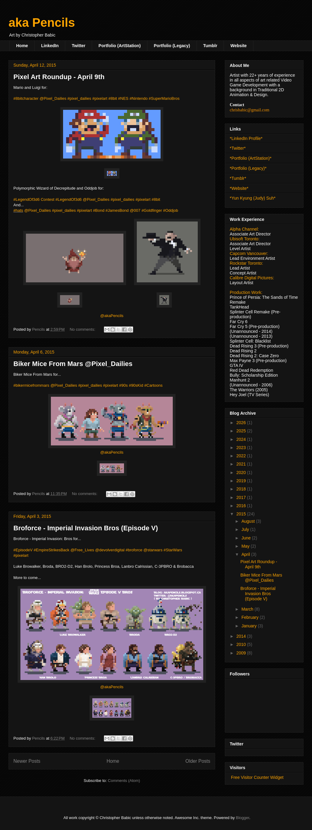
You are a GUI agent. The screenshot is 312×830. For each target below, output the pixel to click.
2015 (241, 513)
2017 (241, 497)
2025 (241, 430)
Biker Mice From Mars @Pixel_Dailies (73, 364)
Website (238, 45)
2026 (241, 422)
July (245, 529)
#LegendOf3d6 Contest (33, 199)
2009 (241, 652)
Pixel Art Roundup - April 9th (59, 77)
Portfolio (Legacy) (172, 45)
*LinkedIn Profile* (246, 138)
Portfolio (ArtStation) (119, 45)
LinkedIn (50, 45)
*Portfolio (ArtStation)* (250, 158)
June (246, 537)
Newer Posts (26, 761)
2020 (241, 472)
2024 (241, 439)
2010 (241, 644)
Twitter (78, 45)
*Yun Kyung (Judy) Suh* (252, 198)
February (250, 617)
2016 (241, 505)
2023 (241, 447)
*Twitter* (238, 148)
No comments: (83, 329)
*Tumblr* (238, 178)
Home (22, 45)
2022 (241, 455)
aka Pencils (42, 22)
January (249, 625)
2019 (241, 480)
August (248, 521)
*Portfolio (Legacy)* (248, 168)
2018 (241, 488)
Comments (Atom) (124, 780)
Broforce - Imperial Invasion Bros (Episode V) (85, 528)
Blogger (242, 817)
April (246, 554)
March (247, 609)
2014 (241, 636)
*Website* (239, 188)
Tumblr (210, 45)
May (245, 546)
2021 (241, 464)
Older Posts (198, 761)
